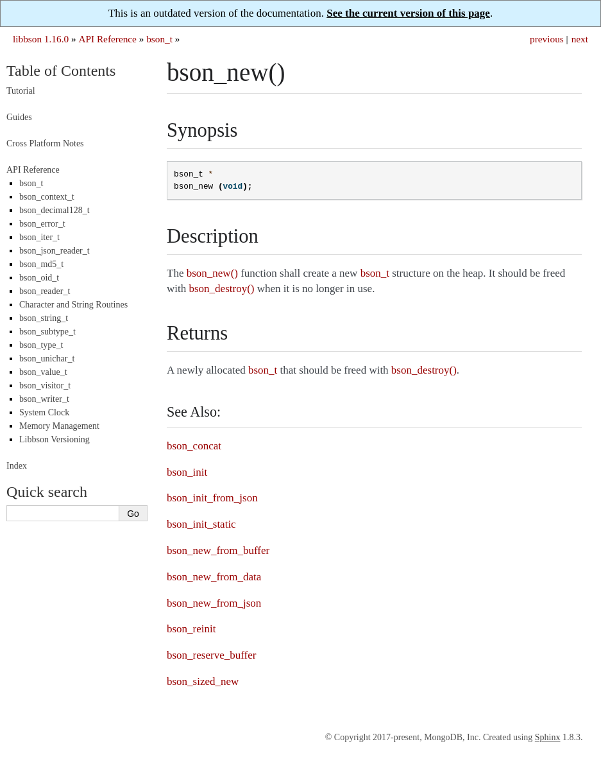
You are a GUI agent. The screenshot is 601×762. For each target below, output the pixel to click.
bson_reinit (191, 629)
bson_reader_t (44, 291)
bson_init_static (201, 524)
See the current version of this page (408, 13)
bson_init (187, 472)
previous (547, 38)
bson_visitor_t (45, 385)
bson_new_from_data (214, 577)
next (579, 38)
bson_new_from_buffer (218, 550)
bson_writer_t (44, 399)
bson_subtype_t (47, 331)
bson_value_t (43, 372)
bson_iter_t (39, 237)
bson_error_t (42, 224)
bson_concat (194, 446)
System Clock (44, 412)
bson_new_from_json (214, 603)
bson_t (159, 38)
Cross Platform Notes (45, 143)
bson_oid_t (39, 277)
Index (16, 466)
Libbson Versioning (54, 439)
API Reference (107, 38)
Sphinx (548, 737)
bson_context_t (46, 197)
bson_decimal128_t (54, 210)
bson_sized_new (203, 681)
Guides (19, 117)
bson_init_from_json (212, 498)
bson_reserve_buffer (211, 655)
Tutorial (20, 91)
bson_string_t (43, 318)
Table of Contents (60, 70)
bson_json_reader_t (54, 250)
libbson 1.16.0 (41, 38)
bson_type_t (41, 345)
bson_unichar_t (46, 358)
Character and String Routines (73, 304)
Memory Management (59, 426)
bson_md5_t (41, 264)
